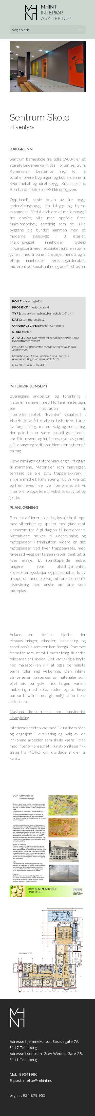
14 (71, 86)
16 (80, 86)
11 (58, 86)
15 (76, 86)
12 (63, 86)
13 (67, 86)
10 (54, 86)
